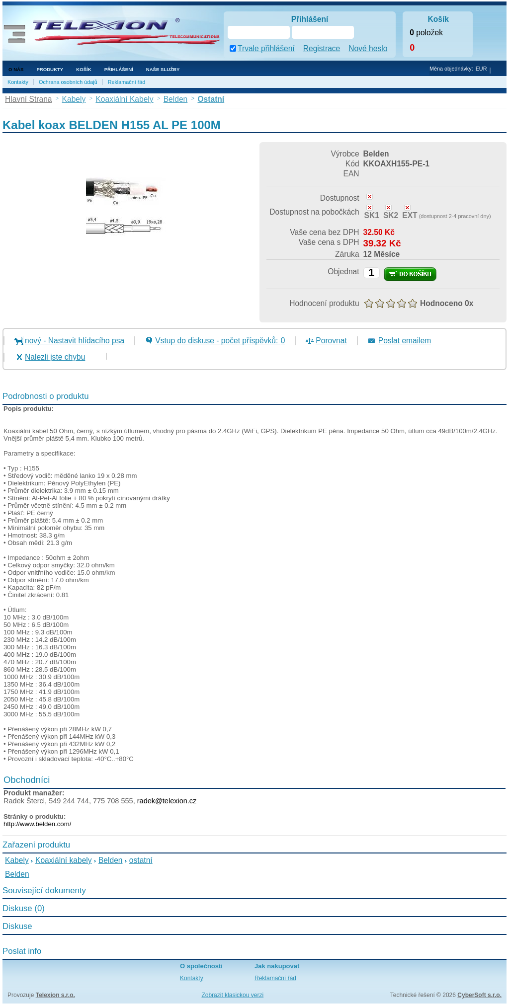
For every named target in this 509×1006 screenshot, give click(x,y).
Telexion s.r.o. (55, 995)
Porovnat (331, 340)
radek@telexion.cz (167, 801)
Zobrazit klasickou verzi (232, 995)
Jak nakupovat (276, 966)
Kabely (17, 860)
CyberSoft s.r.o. (479, 995)
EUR (481, 69)
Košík (83, 69)
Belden (110, 860)
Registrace (321, 48)
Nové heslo (367, 48)
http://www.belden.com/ (37, 824)
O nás (15, 69)
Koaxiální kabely (63, 860)
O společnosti (201, 966)
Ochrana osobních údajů (68, 82)
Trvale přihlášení (266, 48)
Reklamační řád (127, 82)
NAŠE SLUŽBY (163, 69)
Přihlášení (118, 69)
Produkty (49, 69)
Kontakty (17, 82)
